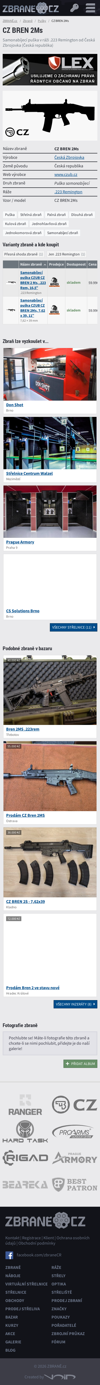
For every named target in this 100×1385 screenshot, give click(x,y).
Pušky (42, 21)
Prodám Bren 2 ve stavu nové (32, 988)
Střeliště (61, 1292)
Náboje (13, 1276)
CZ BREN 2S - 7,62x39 (25, 901)
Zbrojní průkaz (68, 1333)
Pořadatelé (63, 1325)
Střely (58, 1276)
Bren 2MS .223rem (22, 729)
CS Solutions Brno (22, 611)
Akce (10, 1333)
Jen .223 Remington (64, 254)
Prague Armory (20, 542)
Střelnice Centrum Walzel (29, 473)
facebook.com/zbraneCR (39, 1255)
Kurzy (11, 1325)
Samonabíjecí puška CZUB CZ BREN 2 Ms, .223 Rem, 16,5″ (33, 280)
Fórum (58, 1342)
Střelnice (15, 1292)
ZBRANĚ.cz (10, 21)
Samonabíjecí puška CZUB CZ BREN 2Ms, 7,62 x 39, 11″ (32, 308)
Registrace (31, 1238)
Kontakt (12, 1238)
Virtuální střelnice (26, 1284)
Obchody (14, 1300)
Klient (48, 1238)
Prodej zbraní (66, 1300)
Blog (10, 1350)
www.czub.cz (65, 174)
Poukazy (60, 1317)
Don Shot (14, 405)
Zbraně (28, 21)
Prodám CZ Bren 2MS (25, 815)
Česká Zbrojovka (69, 157)
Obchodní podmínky (36, 1243)
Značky (58, 1309)
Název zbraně (31, 264)
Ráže (56, 1267)
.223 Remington (68, 192)
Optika (58, 1284)
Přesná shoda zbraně (21, 254)
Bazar (11, 1317)
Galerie (13, 1342)
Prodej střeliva (22, 1309)
